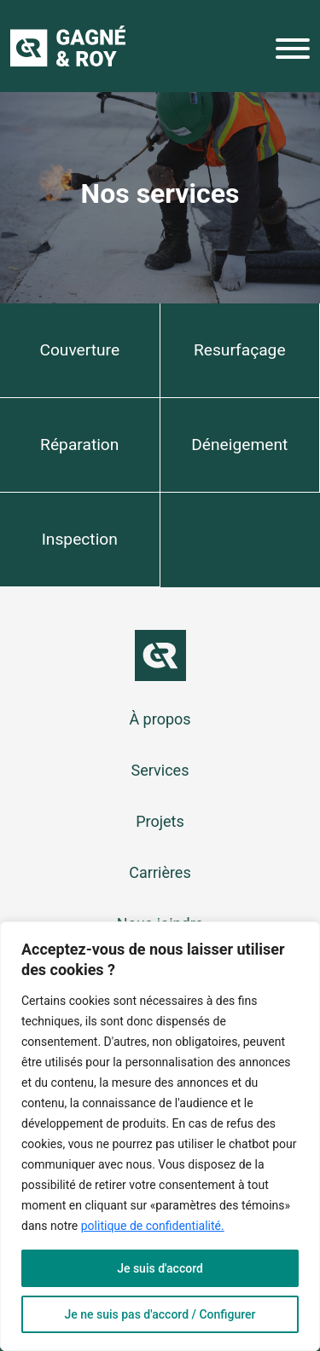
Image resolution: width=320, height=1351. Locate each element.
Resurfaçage (240, 350)
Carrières (159, 872)
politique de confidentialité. (152, 1226)
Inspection (80, 539)
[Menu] (293, 52)
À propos (159, 719)
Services (160, 770)
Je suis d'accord (160, 1268)
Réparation (79, 444)
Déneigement (239, 444)
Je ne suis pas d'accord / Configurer (159, 1314)
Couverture (79, 350)
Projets (160, 821)
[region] (160, 1136)
